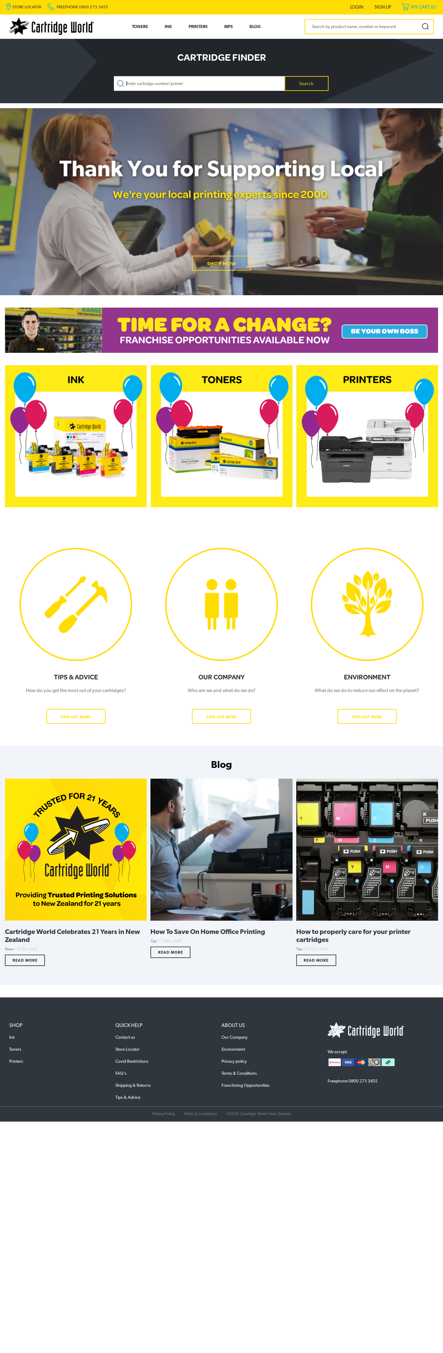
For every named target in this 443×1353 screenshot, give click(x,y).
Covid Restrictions (131, 1061)
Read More (25, 960)
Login (356, 7)
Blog (255, 26)
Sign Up (382, 7)
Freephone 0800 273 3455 (82, 7)
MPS (228, 26)
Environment (233, 1049)
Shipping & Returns (133, 1085)
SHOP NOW (221, 264)
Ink (168, 26)
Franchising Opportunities (245, 1085)
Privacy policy (234, 1061)
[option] (221, 201)
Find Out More (76, 717)
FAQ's (120, 1073)
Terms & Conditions (239, 1073)
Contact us (125, 1037)
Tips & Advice (127, 1097)
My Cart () (424, 7)
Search (306, 83)
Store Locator (127, 1049)
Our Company (235, 1037)
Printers (198, 26)
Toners (140, 26)
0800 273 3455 (363, 1080)
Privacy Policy (163, 1113)
